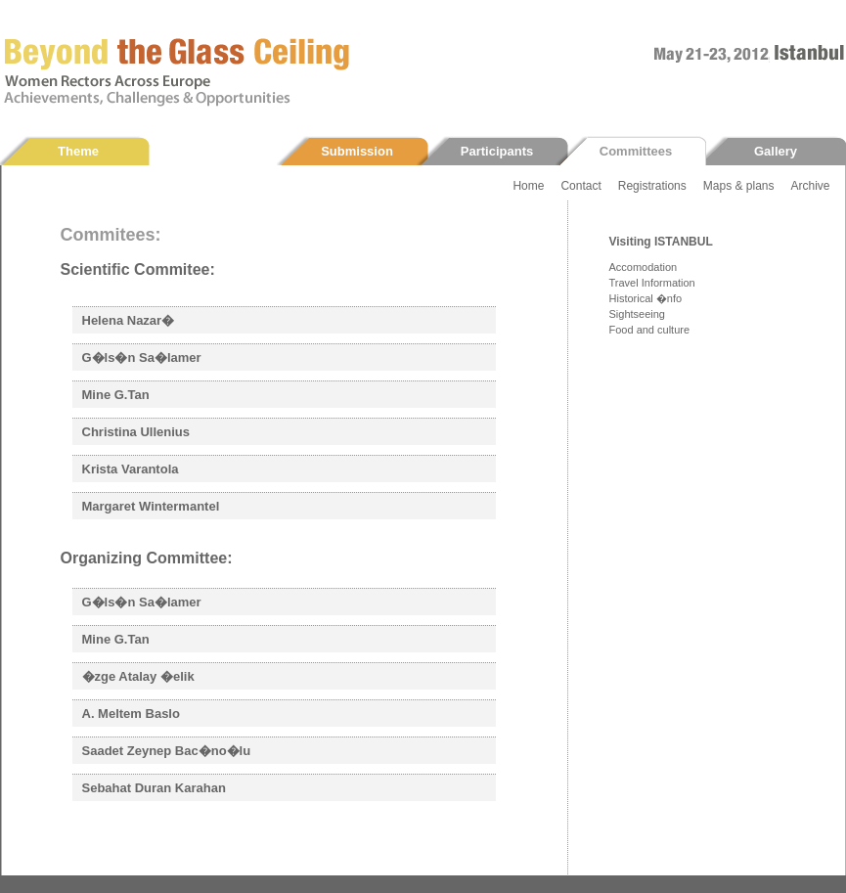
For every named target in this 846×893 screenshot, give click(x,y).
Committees (636, 151)
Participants (497, 151)
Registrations (652, 186)
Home (528, 186)
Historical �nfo (646, 298)
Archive (809, 186)
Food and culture (649, 329)
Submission (357, 151)
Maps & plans (739, 186)
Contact (580, 186)
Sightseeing (637, 314)
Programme (218, 151)
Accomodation (643, 267)
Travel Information (652, 283)
